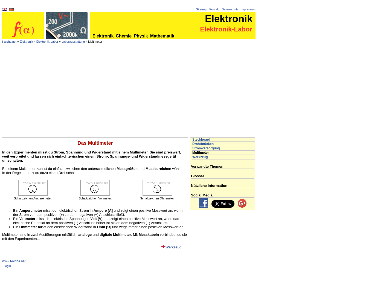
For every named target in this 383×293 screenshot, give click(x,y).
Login (7, 266)
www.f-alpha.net (13, 261)
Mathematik (162, 36)
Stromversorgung (206, 148)
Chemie (124, 36)
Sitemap (201, 9)
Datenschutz (230, 9)
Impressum (248, 9)
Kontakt (214, 9)
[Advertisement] (129, 96)
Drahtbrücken (203, 144)
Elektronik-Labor (47, 41)
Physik (141, 36)
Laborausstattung (73, 41)
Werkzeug (173, 247)
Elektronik (103, 36)
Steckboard (201, 139)
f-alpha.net (9, 41)
